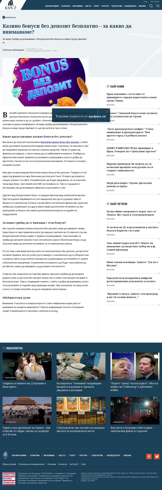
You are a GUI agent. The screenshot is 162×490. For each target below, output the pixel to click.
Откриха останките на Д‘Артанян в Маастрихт (24, 385)
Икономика (78, 6)
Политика (65, 6)
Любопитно (9, 17)
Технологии (116, 6)
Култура (105, 6)
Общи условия (9, 464)
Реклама (51, 464)
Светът (88, 6)
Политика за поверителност (32, 464)
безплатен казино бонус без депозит (60, 142)
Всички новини (52, 6)
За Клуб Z (74, 464)
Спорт (96, 6)
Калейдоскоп (130, 6)
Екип (83, 464)
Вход (145, 1)
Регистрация (154, 1)
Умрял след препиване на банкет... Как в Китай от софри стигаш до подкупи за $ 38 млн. (26, 431)
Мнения (142, 6)
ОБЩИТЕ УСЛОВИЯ (88, 481)
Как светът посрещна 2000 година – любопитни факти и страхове (132, 429)
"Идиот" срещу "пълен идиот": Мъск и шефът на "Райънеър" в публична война (134, 387)
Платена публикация (13, 50)
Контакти (62, 464)
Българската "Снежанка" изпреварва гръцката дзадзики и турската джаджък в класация (79, 387)
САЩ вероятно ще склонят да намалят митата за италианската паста (81, 429)
